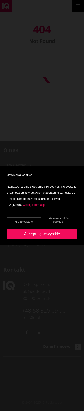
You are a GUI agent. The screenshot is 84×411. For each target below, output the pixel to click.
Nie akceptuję (24, 221)
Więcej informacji (34, 205)
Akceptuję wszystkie (42, 234)
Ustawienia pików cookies (57, 220)
